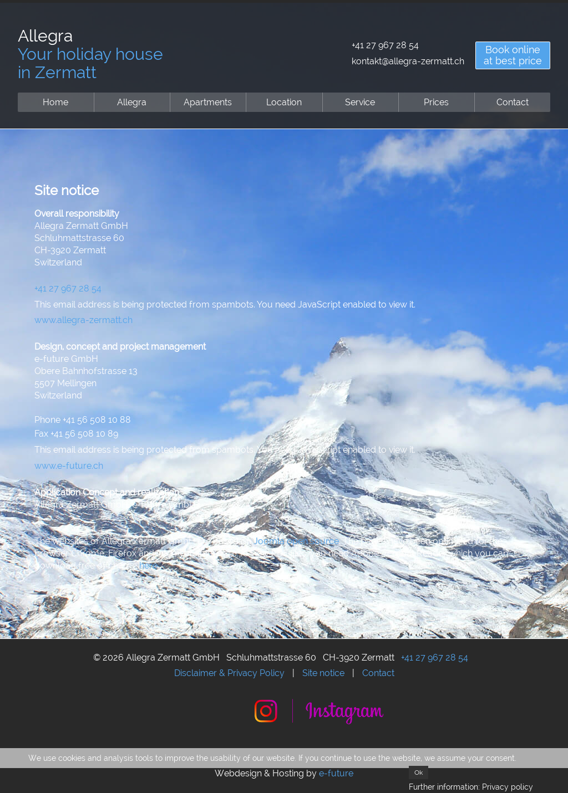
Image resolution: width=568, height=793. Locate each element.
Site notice (323, 673)
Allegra (131, 102)
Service (360, 102)
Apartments (208, 102)
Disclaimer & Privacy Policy (229, 673)
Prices (436, 102)
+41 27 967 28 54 (385, 45)
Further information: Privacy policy (471, 786)
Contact (512, 102)
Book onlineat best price (513, 55)
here (148, 565)
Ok (418, 772)
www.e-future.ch (68, 466)
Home (55, 102)
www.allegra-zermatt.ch (83, 320)
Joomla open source (296, 541)
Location (284, 102)
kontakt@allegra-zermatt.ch (408, 61)
